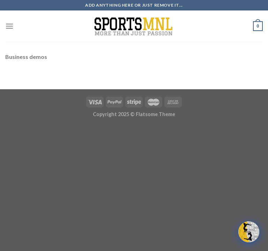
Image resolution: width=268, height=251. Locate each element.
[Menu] (9, 26)
